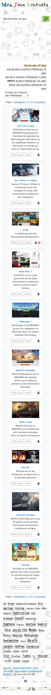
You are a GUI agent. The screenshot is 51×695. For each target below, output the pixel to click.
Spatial (24, 651)
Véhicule (42, 656)
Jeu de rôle (20, 630)
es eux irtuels (25, 5)
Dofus (25, 229)
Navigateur (11, 640)
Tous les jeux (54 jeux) (34, 65)
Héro (7, 630)
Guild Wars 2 (25, 271)
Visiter (27, 155)
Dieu (33, 613)
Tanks (26, 656)
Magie (33, 630)
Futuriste (20, 625)
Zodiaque (25, 661)
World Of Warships (25, 515)
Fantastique (30, 618)
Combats (7, 613)
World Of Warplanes (25, 370)
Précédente (19, 102)
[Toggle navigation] (5, 12)
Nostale (25, 565)
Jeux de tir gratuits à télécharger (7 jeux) (25, 77)
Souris (16, 651)
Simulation (32, 646)
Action (11, 603)
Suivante (41, 102)
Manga (41, 630)
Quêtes (19, 646)
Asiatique (19, 608)
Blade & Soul (25, 422)
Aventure (29, 608)
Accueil (6, 667)
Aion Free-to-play (25, 125)
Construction (21, 613)
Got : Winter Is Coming (26, 180)
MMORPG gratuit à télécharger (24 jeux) (26, 81)
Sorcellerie (7, 651)
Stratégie (15, 656)
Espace (19, 618)
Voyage (16, 660)
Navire (23, 641)
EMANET (7, 674)
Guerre (42, 624)
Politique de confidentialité (28, 671)
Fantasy (9, 624)
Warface (25, 467)
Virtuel (7, 661)
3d (4, 603)
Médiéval (7, 635)
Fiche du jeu (17, 155)
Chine (44, 608)
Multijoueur (31, 635)
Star (6, 656)
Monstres (17, 635)
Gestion (31, 624)
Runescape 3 (26, 321)
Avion (37, 608)
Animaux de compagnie (26, 603)
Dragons (8, 618)
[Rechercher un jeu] (21, 19)
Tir (33, 656)
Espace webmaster (21, 667)
